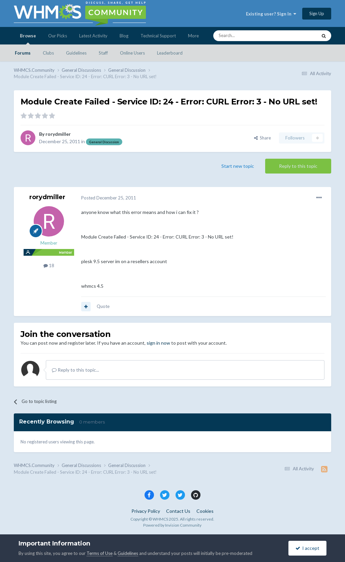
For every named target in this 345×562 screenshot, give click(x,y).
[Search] (249, 35)
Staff (103, 53)
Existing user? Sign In (271, 14)
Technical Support (158, 35)
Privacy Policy (145, 511)
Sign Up (316, 13)
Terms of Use (100, 553)
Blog (124, 35)
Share (262, 137)
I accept (307, 548)
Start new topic (237, 166)
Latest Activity (93, 35)
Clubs (48, 53)
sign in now (158, 343)
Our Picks (57, 35)
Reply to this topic (298, 166)
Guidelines (76, 53)
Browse (28, 38)
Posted (108, 197)
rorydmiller (58, 134)
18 (48, 265)
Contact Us (178, 511)
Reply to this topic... (75, 370)
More (193, 35)
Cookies (205, 511)
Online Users (132, 53)
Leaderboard (170, 53)
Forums (23, 53)
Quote (103, 306)
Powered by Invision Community (172, 525)
